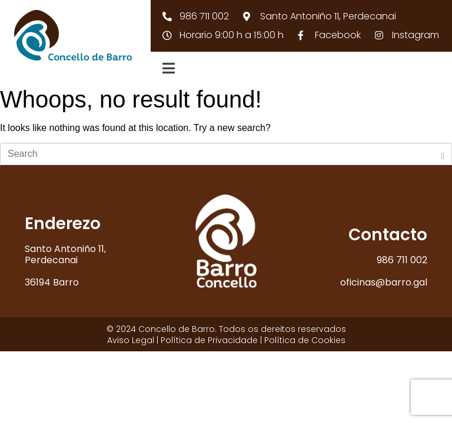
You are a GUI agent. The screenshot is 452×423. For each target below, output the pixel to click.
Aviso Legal (130, 340)
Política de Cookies (304, 340)
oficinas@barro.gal (383, 282)
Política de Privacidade (209, 340)
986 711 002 (402, 260)
